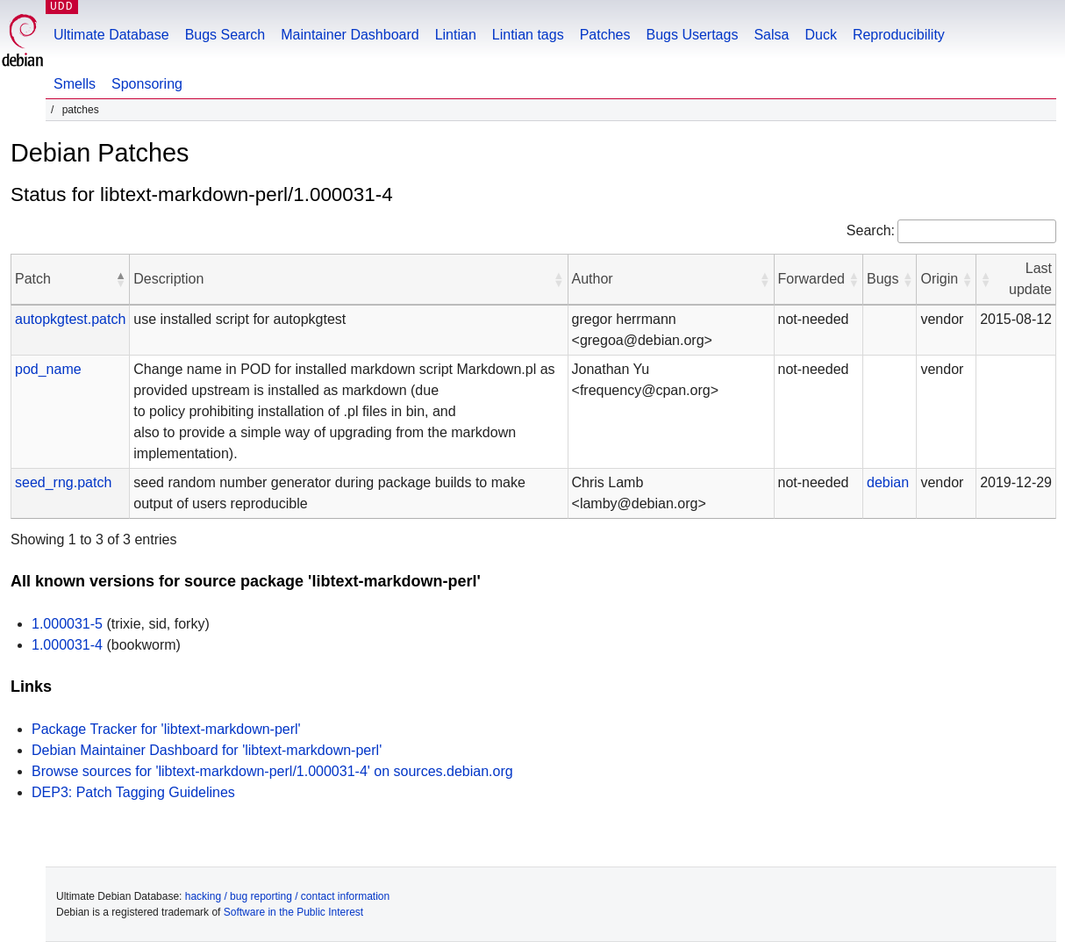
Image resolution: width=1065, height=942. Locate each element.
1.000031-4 (67, 644)
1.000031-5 (67, 623)
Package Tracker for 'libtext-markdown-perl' (166, 729)
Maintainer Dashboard (349, 34)
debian (888, 482)
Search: (871, 230)
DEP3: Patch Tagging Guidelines (133, 792)
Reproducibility (899, 34)
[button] (120, 279)
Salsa (771, 34)
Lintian (455, 34)
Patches (605, 34)
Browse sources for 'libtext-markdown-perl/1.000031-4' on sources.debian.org (272, 771)
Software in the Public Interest (293, 912)
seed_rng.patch (63, 482)
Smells (75, 83)
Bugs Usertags (692, 34)
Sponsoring (146, 83)
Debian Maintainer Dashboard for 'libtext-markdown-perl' (207, 750)
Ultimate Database (111, 34)
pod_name (48, 369)
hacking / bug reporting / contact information (287, 896)
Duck (820, 34)
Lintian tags (528, 34)
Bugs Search (225, 34)
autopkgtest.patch (70, 319)
